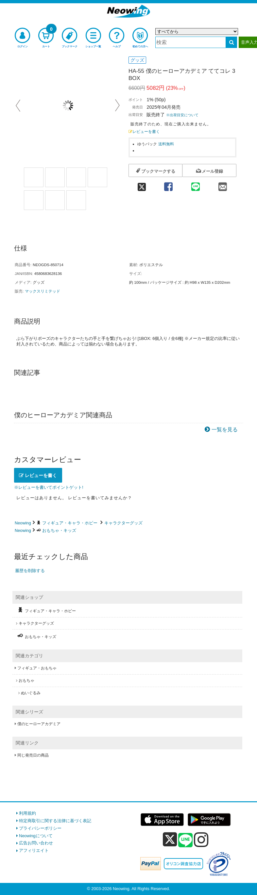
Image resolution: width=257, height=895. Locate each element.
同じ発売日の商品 (33, 755)
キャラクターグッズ (123, 522)
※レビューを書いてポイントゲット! (48, 487)
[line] (185, 840)
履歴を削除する (30, 570)
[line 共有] (195, 184)
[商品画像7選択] (76, 200)
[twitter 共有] (141, 184)
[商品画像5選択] (33, 200)
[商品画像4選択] (97, 177)
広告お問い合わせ (36, 842)
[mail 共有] (222, 184)
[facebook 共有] (168, 184)
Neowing (23, 522)
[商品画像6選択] (55, 200)
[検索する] (231, 42)
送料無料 (166, 144)
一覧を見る (225, 429)
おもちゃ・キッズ (59, 530)
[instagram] (201, 839)
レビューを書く (144, 131)
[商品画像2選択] (55, 177)
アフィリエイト (34, 850)
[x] (170, 839)
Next (117, 105)
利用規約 (27, 813)
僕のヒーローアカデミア (38, 724)
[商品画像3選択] (76, 177)
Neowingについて (36, 835)
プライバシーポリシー (40, 828)
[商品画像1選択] (33, 177)
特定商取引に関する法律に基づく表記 (55, 820)
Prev (18, 105)
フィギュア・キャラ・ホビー (69, 522)
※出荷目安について (182, 115)
